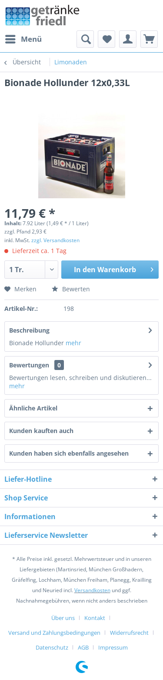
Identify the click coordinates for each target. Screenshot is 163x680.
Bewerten (71, 289)
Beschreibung (29, 330)
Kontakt (94, 618)
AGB (83, 647)
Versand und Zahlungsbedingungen (54, 633)
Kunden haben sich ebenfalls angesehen (69, 453)
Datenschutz (52, 647)
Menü (23, 38)
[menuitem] (23, 39)
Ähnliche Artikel (33, 408)
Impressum (113, 647)
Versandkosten (92, 590)
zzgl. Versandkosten (55, 240)
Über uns (63, 618)
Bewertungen (29, 365)
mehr (73, 343)
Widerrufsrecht (129, 633)
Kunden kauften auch (41, 431)
